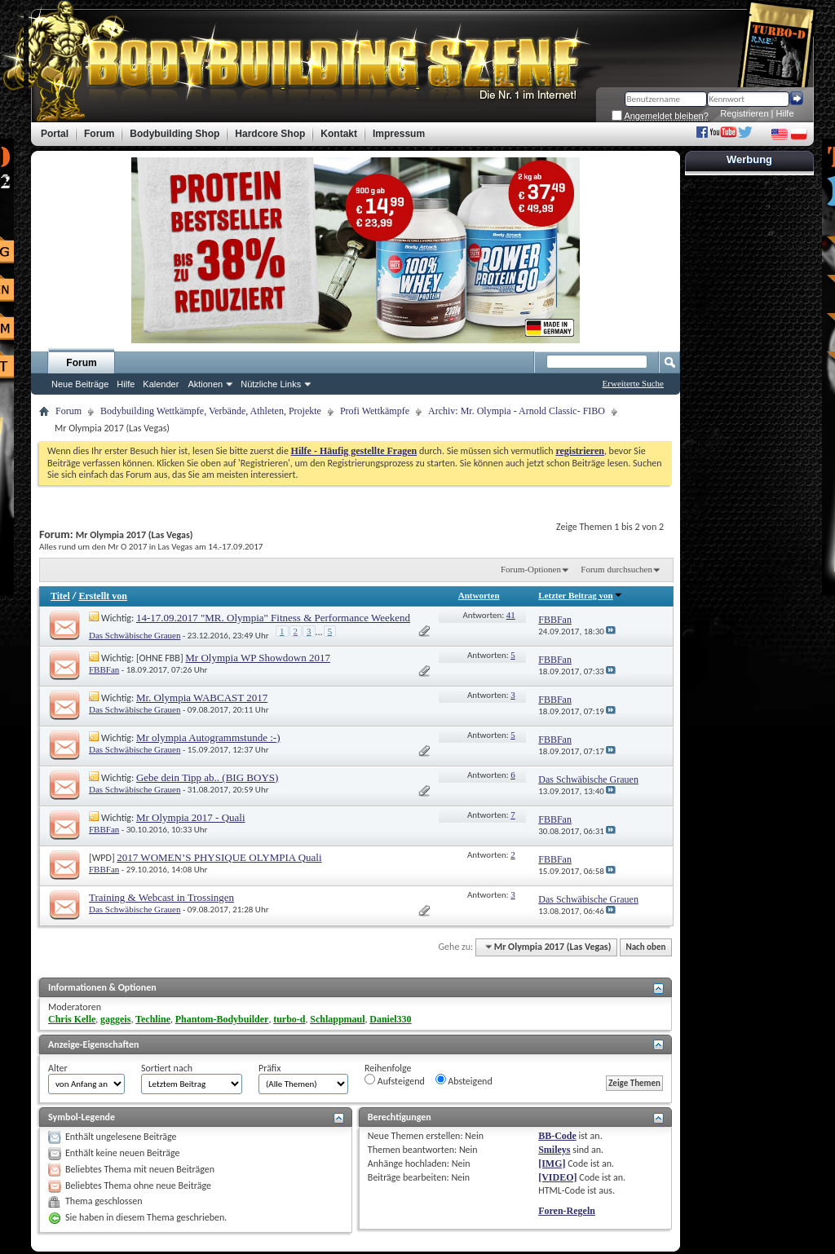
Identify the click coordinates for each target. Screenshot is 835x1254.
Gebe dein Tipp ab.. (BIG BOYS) (207, 777)
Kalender (161, 384)
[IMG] (551, 1163)
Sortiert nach (166, 1068)
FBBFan (104, 669)
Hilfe (785, 113)
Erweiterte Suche (633, 383)
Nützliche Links (271, 384)
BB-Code (557, 1135)
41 (510, 615)
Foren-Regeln (566, 1210)
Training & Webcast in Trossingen (161, 897)
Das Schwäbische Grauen (134, 635)
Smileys (554, 1149)
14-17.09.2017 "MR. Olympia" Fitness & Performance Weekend (273, 618)
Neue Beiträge (79, 384)
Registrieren (744, 113)
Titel (60, 596)
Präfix (269, 1068)
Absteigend (464, 1080)
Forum (81, 363)
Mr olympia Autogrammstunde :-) (208, 737)
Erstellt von (102, 596)
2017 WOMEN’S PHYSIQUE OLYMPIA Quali (219, 857)
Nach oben (645, 947)
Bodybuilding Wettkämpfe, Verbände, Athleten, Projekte (210, 411)
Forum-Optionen (531, 569)
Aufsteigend (394, 1080)
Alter (58, 1068)
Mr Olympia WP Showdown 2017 (257, 657)
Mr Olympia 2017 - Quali (190, 817)
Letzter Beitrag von (580, 595)
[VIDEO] (557, 1177)
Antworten (479, 595)
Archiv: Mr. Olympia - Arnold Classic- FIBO (516, 411)
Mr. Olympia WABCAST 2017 (201, 697)
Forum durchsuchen (616, 569)
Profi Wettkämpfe (374, 411)
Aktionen (205, 384)
